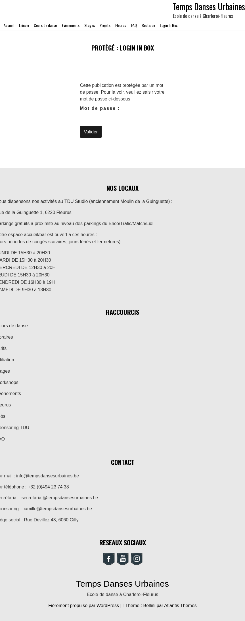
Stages (89, 25)
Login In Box (168, 25)
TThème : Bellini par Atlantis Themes (160, 605)
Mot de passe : (112, 113)
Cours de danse (45, 25)
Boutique (148, 25)
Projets (105, 25)
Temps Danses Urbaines (122, 583)
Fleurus (120, 25)
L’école (24, 25)
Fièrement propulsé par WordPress (84, 605)
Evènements (70, 25)
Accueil (9, 25)
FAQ (134, 25)
